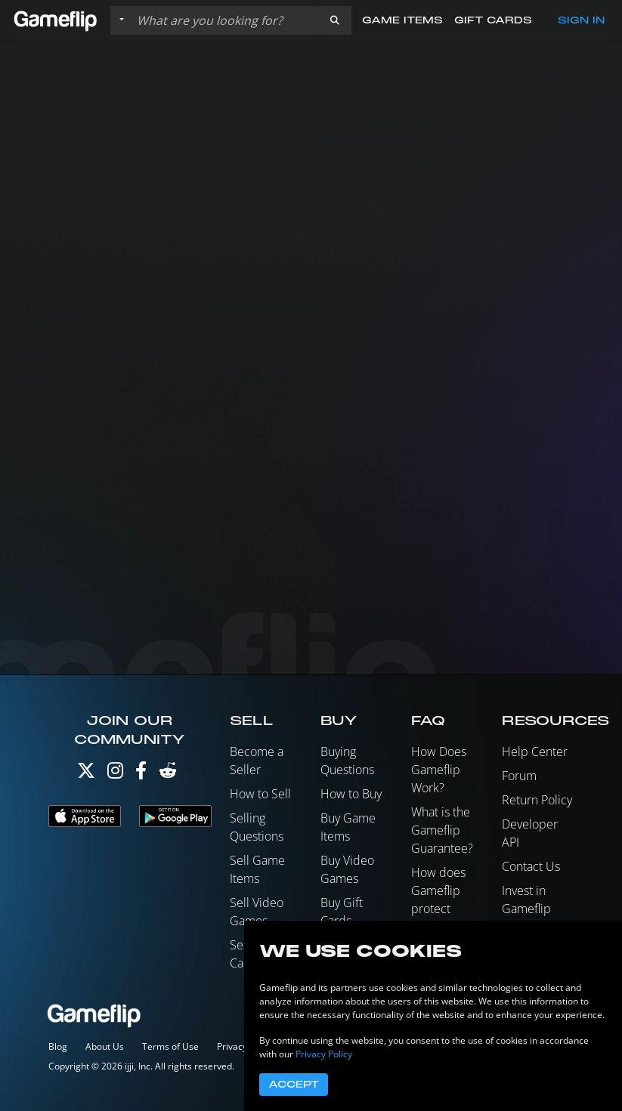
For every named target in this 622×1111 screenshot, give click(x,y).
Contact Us (531, 866)
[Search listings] (224, 20)
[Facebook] (141, 773)
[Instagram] (115, 773)
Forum (519, 775)
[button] (334, 20)
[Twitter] (86, 773)
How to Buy (351, 793)
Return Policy (537, 800)
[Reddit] (168, 773)
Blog (57, 1046)
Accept (293, 1085)
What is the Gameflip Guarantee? (442, 830)
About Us (104, 1046)
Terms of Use (170, 1046)
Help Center (535, 751)
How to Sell (260, 793)
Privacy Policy (324, 1054)
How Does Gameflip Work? (438, 769)
